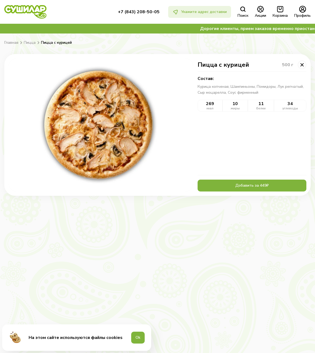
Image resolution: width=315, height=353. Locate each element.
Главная (11, 42)
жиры (235, 108)
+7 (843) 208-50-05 (139, 12)
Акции (260, 12)
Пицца (30, 42)
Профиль (302, 12)
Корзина (280, 12)
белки (261, 108)
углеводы (290, 108)
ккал (210, 108)
